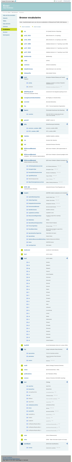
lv (28, 313)
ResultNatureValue (32, 229)
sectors (30, 360)
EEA (9, 1)
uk (29, 340)
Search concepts (37, 26)
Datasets (5, 18)
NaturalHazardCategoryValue (35, 222)
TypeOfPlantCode (32, 175)
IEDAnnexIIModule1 (30, 148)
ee (29, 283)
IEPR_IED (27, 187)
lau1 (25, 254)
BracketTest (31, 389)
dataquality (27, 73)
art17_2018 (27, 52)
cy (29, 271)
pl (28, 322)
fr (28, 295)
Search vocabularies (26, 26)
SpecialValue (31, 236)
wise (25, 439)
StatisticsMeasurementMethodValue (37, 239)
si (28, 334)
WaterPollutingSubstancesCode (36, 182)
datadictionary (28, 69)
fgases (26, 110)
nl (28, 319)
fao (25, 106)
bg (29, 268)
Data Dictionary (15, 12)
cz (29, 274)
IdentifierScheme (32, 209)
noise (25, 369)
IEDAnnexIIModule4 (30, 160)
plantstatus (31, 356)
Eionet (9, 12)
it (28, 304)
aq (25, 31)
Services (5, 32)
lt (28, 307)
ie (28, 301)
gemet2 (26, 120)
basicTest (30, 386)
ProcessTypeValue (32, 225)
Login (56, 1)
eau (29, 395)
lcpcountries (31, 353)
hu (29, 298)
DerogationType (32, 169)
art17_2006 (27, 44)
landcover (27, 250)
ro (28, 328)
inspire (26, 193)
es (29, 289)
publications (28, 373)
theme (29, 242)
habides (26, 136)
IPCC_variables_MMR (33, 131)
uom (25, 435)
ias (25, 140)
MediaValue (31, 219)
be (29, 265)
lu (28, 310)
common (26, 64)
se (29, 331)
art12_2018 (27, 39)
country (30, 447)
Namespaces (6, 35)
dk (29, 280)
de (29, 277)
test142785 (31, 411)
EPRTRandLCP (28, 91)
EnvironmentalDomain (33, 206)
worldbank (27, 443)
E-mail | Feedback (7, 457)
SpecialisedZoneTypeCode (34, 233)
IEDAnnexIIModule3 (30, 154)
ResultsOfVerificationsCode (35, 172)
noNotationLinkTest (33, 405)
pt (28, 325)
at (28, 262)
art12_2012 (27, 35)
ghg (25, 124)
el (28, 286)
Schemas (5, 26)
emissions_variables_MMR (34, 128)
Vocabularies (6, 29)
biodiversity (27, 56)
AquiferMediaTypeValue (34, 197)
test (25, 382)
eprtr (25, 77)
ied (25, 144)
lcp (25, 349)
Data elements (6, 23)
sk (29, 337)
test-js (29, 408)
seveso (26, 378)
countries (30, 114)
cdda (25, 60)
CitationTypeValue (32, 200)
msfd (25, 365)
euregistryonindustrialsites (32, 97)
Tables (4, 21)
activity (30, 83)
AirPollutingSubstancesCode (35, 166)
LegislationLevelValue (33, 212)
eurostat (26, 102)
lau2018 (26, 345)
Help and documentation (9, 15)
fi (28, 292)
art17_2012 (27, 48)
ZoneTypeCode (32, 245)
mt (29, 316)
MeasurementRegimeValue (34, 215)
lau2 (25, 258)
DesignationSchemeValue (34, 203)
